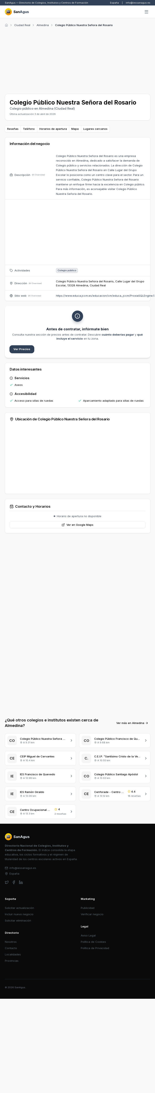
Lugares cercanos (95, 128)
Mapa (75, 128)
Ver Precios (21, 349)
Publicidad (87, 908)
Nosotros (11, 941)
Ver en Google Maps (77, 524)
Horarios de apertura (53, 128)
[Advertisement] (58, 59)
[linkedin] (21, 882)
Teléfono (29, 128)
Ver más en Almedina (132, 723)
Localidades (13, 954)
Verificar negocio (92, 914)
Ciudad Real (22, 25)
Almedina (43, 25)
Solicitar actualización (19, 908)
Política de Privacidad (95, 948)
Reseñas (13, 128)
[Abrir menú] (146, 12)
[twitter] (7, 882)
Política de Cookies (93, 941)
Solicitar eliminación (18, 920)
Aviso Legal (88, 935)
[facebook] (14, 882)
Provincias (12, 960)
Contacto (11, 948)
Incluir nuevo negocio (19, 914)
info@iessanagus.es (138, 2)
